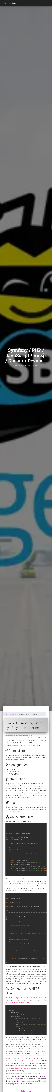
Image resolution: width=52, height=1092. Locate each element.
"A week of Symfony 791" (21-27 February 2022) (26, 745)
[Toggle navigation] (46, 3)
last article (11, 760)
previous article (15, 783)
